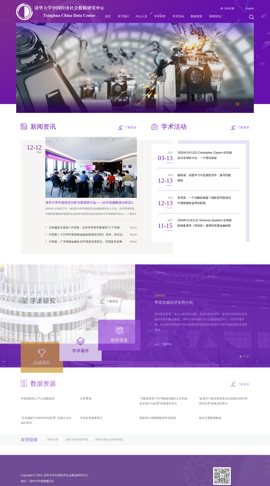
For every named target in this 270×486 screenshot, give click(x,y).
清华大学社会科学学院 (109, 447)
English (250, 8)
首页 (108, 16)
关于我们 (123, 16)
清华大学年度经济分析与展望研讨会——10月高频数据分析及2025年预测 (96, 202)
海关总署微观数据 (210, 427)
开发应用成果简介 (91, 427)
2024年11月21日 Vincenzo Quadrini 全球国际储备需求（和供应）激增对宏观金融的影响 (204, 225)
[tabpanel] (135, 68)
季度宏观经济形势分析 (173, 345)
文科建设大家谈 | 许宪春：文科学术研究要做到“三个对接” (85, 227)
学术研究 (160, 16)
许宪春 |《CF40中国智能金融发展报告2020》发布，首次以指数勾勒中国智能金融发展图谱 (105, 234)
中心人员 (141, 16)
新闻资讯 (214, 16)
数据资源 (196, 16)
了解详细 (166, 387)
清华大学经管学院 (76, 447)
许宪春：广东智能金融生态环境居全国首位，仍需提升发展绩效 (88, 241)
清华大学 (52, 447)
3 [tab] (248, 399)
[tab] (42, 411)
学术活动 (178, 16)
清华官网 (229, 8)
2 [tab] (244, 399)
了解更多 (131, 127)
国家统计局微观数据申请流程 (157, 427)
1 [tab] (237, 104)
